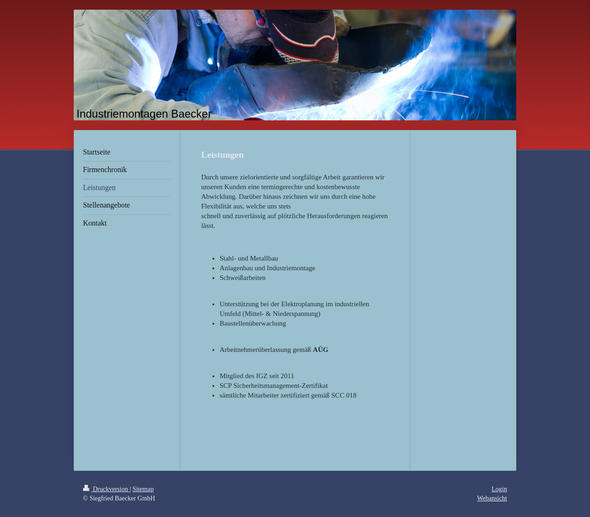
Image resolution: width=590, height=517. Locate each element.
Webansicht (492, 498)
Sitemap (143, 489)
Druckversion (106, 489)
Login (499, 489)
